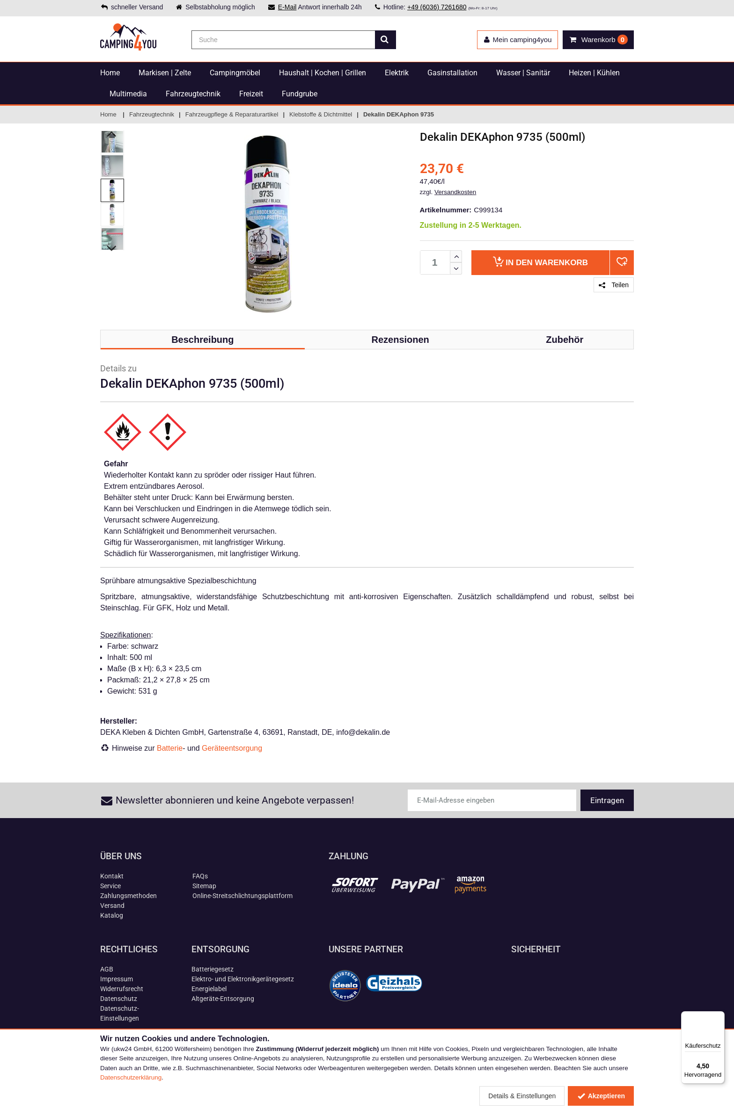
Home (110, 72)
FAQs (200, 876)
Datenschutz (118, 998)
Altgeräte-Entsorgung (222, 998)
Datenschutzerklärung (130, 1077)
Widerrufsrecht (121, 989)
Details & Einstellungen (522, 1096)
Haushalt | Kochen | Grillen (322, 72)
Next (112, 248)
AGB (106, 969)
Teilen (614, 285)
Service (110, 886)
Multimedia (128, 93)
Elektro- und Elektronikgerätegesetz (242, 979)
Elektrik (397, 72)
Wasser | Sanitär (523, 72)
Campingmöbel (235, 72)
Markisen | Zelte (165, 72)
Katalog (111, 915)
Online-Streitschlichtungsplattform (242, 895)
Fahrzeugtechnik (193, 93)
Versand (112, 905)
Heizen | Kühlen (594, 72)
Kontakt (112, 876)
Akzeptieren (601, 1096)
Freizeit (251, 93)
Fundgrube (299, 93)
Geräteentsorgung (232, 748)
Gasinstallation (452, 72)
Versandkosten (455, 192)
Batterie (170, 748)
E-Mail (287, 7)
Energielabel (209, 989)
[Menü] (719, 1016)
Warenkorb (540, 261)
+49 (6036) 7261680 (437, 7)
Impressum (116, 979)
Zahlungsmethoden (128, 895)
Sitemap (204, 886)
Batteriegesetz (212, 969)
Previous (112, 133)
